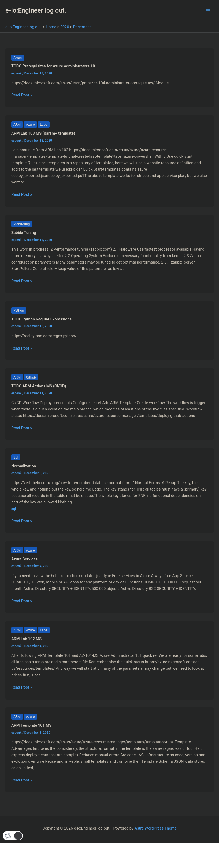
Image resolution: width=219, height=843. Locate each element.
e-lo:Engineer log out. (35, 10)
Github (31, 377)
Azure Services (24, 559)
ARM (17, 125)
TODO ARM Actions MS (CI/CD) (38, 386)
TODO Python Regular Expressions (41, 319)
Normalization (23, 466)
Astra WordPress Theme (156, 828)
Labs (43, 125)
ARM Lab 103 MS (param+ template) (43, 133)
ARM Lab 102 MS (26, 638)
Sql (15, 457)
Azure (17, 58)
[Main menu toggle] (208, 10)
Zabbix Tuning (23, 232)
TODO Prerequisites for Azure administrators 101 (54, 66)
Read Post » (21, 95)
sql (13, 509)
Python (18, 310)
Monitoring (21, 224)
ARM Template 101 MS (31, 725)
